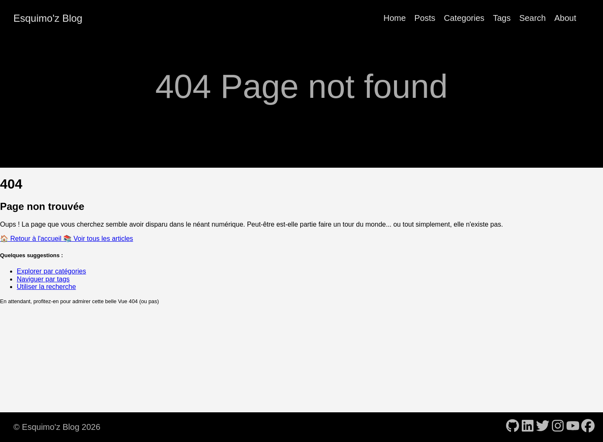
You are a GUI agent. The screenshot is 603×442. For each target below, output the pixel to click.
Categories (464, 18)
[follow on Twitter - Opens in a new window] (542, 426)
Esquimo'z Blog (47, 18)
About (565, 18)
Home (395, 18)
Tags (501, 18)
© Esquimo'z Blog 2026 (56, 427)
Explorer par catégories (51, 271)
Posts (425, 18)
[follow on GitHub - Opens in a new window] (512, 426)
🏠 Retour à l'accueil (31, 238)
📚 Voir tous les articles (98, 238)
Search (532, 18)
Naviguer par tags (43, 279)
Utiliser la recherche (46, 286)
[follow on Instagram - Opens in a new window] (557, 426)
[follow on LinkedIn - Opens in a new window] (527, 426)
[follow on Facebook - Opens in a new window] (588, 426)
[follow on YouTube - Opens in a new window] (573, 426)
